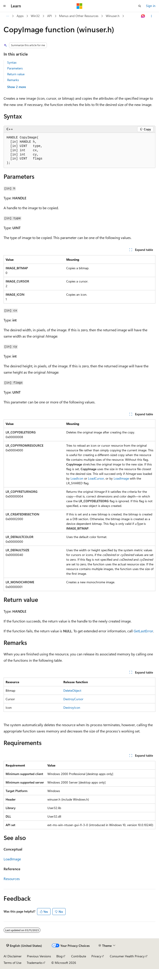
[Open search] (139, 6)
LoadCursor (96, 478)
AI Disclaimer (13, 956)
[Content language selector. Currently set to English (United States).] (24, 945)
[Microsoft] (79, 6)
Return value (15, 74)
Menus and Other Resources (78, 16)
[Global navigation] (4, 6)
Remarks (13, 80)
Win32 (35, 16)
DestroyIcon (71, 707)
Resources (12, 878)
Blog (59, 956)
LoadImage (121, 478)
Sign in (150, 6)
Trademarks (34, 962)
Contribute (78, 956)
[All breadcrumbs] (7, 16)
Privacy (96, 956)
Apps (20, 16)
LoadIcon (77, 478)
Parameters (15, 68)
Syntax (11, 62)
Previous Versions (39, 956)
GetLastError (143, 631)
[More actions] (151, 16)
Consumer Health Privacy (127, 956)
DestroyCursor (73, 699)
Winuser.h (112, 16)
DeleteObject (72, 690)
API (49, 16)
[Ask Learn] (143, 16)
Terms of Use (12, 962)
